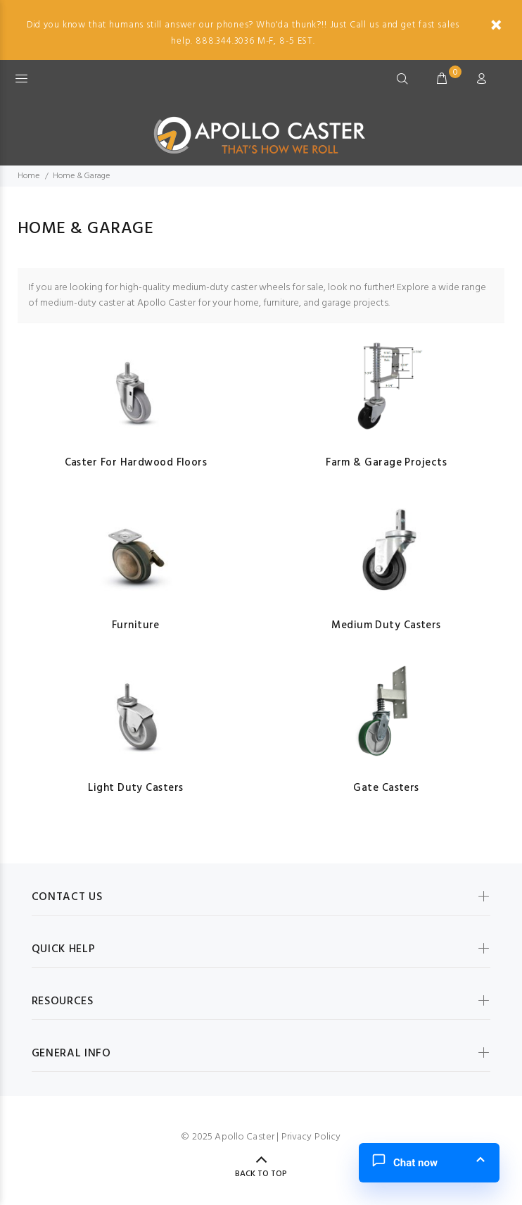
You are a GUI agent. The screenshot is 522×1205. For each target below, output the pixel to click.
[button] (429, 1162)
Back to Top (261, 1174)
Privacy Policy (311, 1137)
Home (28, 176)
